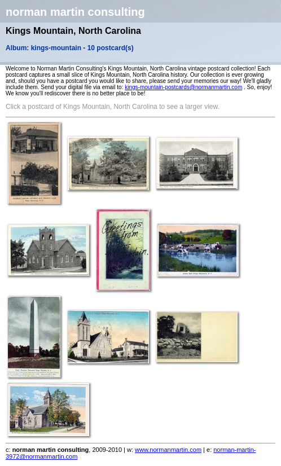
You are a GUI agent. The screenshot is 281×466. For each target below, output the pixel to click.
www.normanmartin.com (168, 449)
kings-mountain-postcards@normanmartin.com (183, 87)
